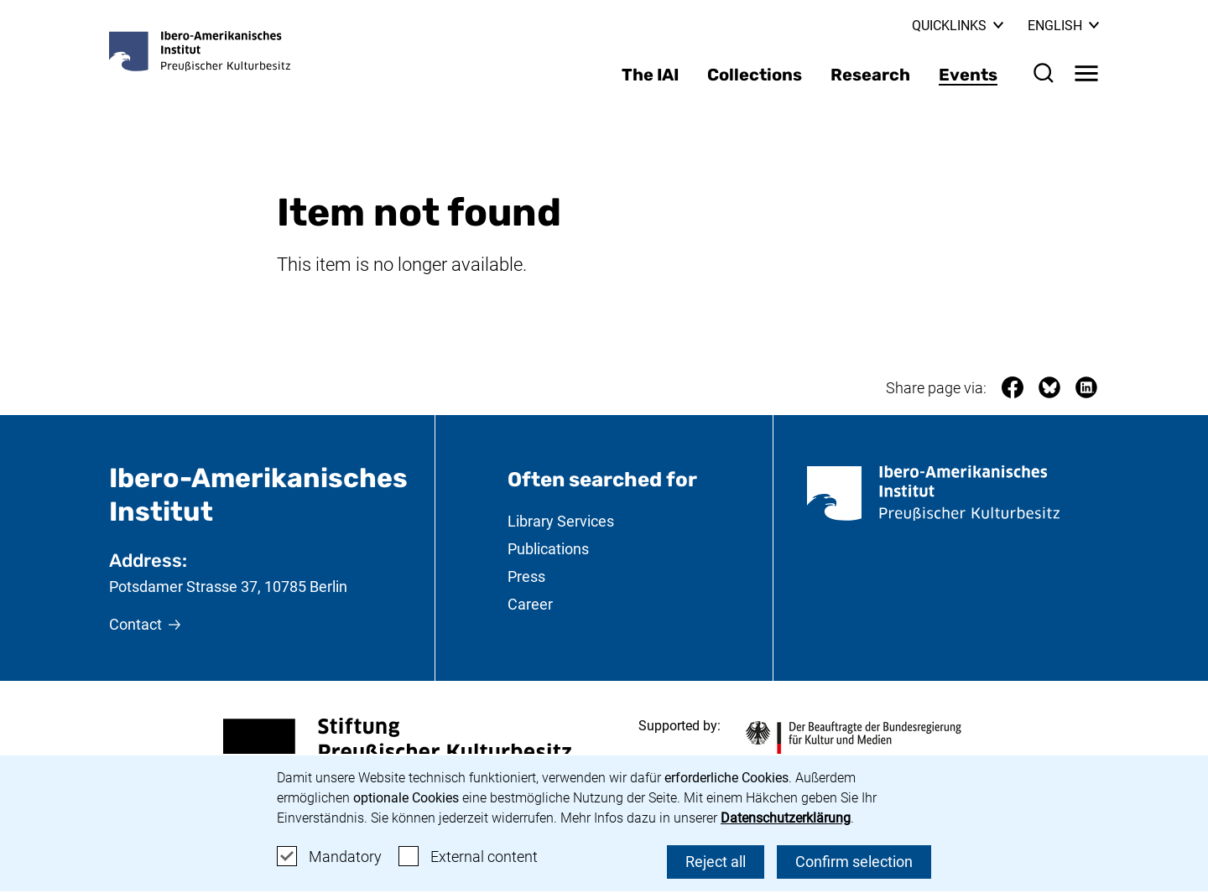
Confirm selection (854, 861)
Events (968, 75)
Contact (135, 624)
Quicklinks (957, 26)
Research (870, 75)
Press (526, 576)
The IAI (650, 75)
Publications (548, 549)
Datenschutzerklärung (786, 818)
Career (530, 604)
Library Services (561, 521)
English (1063, 26)
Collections (754, 75)
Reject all (715, 861)
